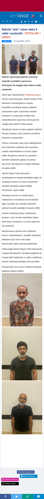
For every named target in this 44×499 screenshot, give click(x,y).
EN (7, 21)
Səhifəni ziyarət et (25, 472)
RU (3, 21)
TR (11, 21)
